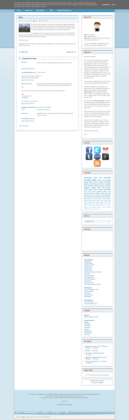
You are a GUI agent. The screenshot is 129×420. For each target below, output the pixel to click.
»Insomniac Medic (89, 302)
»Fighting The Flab (89, 265)
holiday (93, 188)
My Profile (94, 43)
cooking (93, 207)
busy (90, 182)
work (105, 193)
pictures (101, 184)
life (84, 195)
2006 (103, 205)
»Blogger (86, 322)
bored (85, 205)
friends (86, 182)
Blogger (101, 382)
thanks (86, 196)
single (104, 191)
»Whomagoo (87, 296)
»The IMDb (87, 325)
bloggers (87, 188)
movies (100, 189)
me (100, 178)
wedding (98, 196)
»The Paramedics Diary (90, 303)
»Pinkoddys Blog (88, 277)
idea (85, 198)
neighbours (86, 209)
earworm (86, 203)
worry (95, 209)
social (102, 193)
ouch (103, 180)
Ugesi (31, 417)
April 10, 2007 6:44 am (27, 103)
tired (91, 184)
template (108, 184)
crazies (101, 186)
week (109, 193)
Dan (36, 20)
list (110, 195)
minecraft (109, 207)
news (85, 186)
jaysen (108, 188)
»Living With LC (88, 268)
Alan (22, 62)
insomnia (108, 186)
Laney (23, 113)
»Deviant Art (87, 324)
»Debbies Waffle (88, 291)
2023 (109, 205)
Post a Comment (23, 126)
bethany (86, 184)
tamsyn (90, 189)
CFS (94, 195)
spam (90, 195)
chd (102, 196)
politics (98, 203)
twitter (101, 203)
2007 (106, 205)
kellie (94, 180)
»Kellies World (88, 266)
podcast (100, 205)
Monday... (88, 350)
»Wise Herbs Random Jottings (92, 284)
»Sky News (87, 327)
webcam (108, 198)
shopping (99, 191)
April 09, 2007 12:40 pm (28, 69)
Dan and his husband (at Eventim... (95, 353)
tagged (108, 180)
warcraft (90, 196)
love (94, 203)
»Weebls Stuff (88, 332)
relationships (107, 189)
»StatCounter (87, 331)
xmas (109, 191)
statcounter (87, 193)
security (102, 202)
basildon (86, 207)
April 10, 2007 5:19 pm (43, 109)
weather (90, 186)
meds (86, 189)
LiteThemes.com (46, 417)
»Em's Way (87, 293)
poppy (97, 202)
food (94, 196)
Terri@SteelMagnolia (27, 72)
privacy (100, 198)
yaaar (104, 198)
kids (105, 182)
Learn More (106, 4)
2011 (105, 202)
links (103, 188)
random (100, 182)
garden (103, 207)
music (85, 191)
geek (109, 182)
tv (100, 195)
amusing (88, 178)
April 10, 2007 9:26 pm (27, 121)
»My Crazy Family (89, 275)
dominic (96, 198)
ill (93, 182)
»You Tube (87, 334)
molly (88, 198)
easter (98, 200)
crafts (109, 202)
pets (89, 191)
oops (95, 189)
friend (92, 205)
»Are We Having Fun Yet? (91, 289)
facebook (99, 207)
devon (88, 205)
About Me (103, 43)
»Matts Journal (88, 270)
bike (90, 207)
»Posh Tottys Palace (89, 279)
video (99, 188)
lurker (101, 200)
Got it (114, 4)
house (93, 191)
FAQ (87, 45)
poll (94, 202)
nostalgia (90, 202)
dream (105, 200)
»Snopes (86, 329)
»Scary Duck (87, 281)
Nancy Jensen (25, 83)
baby (92, 198)
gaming (93, 193)
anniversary (93, 200)
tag (89, 209)
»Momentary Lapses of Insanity (92, 272)
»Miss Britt (87, 273)
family (96, 184)
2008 (105, 203)
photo (99, 180)
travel (92, 209)
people (107, 195)
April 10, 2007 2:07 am (27, 80)
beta (103, 195)
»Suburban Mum (88, 282)
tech (96, 182)
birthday (43, 20)
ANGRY (109, 203)
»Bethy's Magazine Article (91, 317)
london (90, 203)
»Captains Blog (88, 263)
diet (104, 196)
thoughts (108, 196)
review (98, 195)
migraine (97, 193)
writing (97, 209)
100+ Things (96, 45)
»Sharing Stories (88, 295)
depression (86, 200)
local (87, 195)
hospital (95, 205)
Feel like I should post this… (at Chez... (96, 361)
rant (95, 178)
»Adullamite (87, 261)
